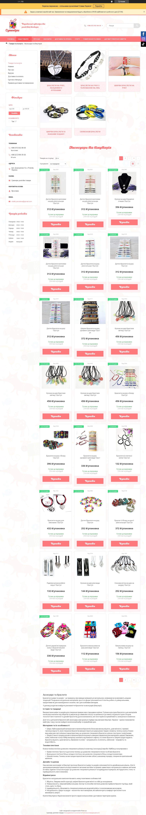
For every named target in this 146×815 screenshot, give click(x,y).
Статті (77, 39)
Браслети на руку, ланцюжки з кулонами (56, 88)
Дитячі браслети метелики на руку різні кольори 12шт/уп (56, 201)
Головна (10, 39)
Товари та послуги (16, 44)
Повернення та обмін (92, 39)
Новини (11, 66)
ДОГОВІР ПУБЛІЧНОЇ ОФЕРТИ (115, 39)
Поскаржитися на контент (72, 813)
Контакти (47, 39)
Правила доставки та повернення (21, 83)
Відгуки (11, 73)
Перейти (98, 6)
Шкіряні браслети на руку (124, 87)
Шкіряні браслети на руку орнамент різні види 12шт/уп (90, 331)
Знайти (14, 113)
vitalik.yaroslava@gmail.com (22, 201)
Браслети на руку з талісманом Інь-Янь (90, 87)
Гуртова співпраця (15, 80)
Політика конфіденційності (91, 813)
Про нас (36, 39)
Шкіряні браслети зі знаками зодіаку (55, 133)
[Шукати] (137, 25)
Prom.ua (84, 811)
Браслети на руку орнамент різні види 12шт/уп (90, 458)
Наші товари (23, 39)
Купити (56, 224)
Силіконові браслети (90, 132)
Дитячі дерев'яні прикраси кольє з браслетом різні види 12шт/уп (56, 648)
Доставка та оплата (63, 39)
